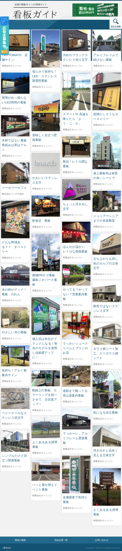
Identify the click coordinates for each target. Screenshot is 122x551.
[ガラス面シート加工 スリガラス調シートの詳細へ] (107, 334)
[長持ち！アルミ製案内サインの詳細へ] (15, 355)
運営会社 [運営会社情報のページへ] (7, 548)
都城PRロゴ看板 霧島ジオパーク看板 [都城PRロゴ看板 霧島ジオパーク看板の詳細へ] (45, 280)
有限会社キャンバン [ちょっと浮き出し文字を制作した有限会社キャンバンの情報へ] (73, 215)
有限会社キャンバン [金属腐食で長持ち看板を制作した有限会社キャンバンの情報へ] (73, 508)
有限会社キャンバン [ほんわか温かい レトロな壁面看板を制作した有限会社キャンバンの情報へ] (73, 257)
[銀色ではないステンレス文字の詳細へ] (107, 291)
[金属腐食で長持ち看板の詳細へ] (76, 474)
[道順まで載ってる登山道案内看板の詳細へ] (76, 376)
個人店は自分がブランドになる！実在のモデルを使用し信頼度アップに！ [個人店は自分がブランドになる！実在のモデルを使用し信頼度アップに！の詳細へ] (44, 348)
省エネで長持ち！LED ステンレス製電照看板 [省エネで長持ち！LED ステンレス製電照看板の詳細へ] (44, 76)
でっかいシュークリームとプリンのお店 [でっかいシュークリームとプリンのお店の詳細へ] (75, 348)
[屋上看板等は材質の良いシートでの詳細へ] (107, 150)
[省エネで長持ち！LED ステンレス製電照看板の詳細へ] (46, 48)
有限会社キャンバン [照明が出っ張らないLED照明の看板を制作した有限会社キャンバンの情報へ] (12, 108)
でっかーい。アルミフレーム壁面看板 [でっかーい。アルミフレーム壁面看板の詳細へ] (75, 438)
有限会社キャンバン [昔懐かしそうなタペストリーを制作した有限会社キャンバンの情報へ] (103, 125)
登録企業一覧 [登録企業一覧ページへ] (61, 540)
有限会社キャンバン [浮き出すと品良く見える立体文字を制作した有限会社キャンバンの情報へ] (103, 461)
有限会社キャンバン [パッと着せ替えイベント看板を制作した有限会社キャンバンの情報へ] (42, 495)
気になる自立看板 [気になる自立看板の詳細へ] (105, 412)
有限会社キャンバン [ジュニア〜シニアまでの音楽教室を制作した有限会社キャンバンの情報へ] (103, 227)
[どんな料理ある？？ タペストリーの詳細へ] (15, 219)
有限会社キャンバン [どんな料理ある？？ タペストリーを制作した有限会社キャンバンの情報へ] (12, 258)
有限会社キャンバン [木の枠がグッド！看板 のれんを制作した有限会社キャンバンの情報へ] (12, 300)
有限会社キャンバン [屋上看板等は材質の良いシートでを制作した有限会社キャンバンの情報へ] (103, 184)
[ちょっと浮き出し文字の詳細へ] (76, 189)
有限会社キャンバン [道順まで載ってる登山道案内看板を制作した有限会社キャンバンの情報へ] (73, 401)
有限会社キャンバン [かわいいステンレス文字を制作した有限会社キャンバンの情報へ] (42, 189)
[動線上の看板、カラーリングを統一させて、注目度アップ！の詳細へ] (46, 378)
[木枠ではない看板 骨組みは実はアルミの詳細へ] (15, 125)
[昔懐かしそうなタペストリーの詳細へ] (107, 91)
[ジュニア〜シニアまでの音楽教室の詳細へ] (107, 201)
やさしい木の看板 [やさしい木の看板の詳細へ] (14, 332)
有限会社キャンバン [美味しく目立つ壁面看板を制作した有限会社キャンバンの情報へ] (42, 146)
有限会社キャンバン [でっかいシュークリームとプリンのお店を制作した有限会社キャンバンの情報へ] (73, 359)
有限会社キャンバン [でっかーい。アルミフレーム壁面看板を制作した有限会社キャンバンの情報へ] (73, 449)
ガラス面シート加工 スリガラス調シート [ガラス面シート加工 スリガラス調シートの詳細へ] (105, 353)
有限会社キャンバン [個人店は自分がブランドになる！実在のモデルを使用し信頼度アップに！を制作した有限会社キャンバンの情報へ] (42, 363)
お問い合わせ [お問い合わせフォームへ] (101, 540)
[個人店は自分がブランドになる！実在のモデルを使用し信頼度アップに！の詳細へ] (46, 316)
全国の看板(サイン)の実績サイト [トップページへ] (31, 4)
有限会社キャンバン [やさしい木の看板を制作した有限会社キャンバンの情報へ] (12, 338)
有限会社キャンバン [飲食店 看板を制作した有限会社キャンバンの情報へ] (42, 227)
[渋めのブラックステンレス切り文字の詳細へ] (76, 40)
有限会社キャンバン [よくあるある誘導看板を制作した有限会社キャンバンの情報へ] (42, 453)
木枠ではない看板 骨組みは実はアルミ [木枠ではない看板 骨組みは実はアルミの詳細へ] (16, 145)
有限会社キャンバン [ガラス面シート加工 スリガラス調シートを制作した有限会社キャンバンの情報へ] (103, 364)
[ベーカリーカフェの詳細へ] (15, 173)
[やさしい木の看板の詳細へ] (15, 317)
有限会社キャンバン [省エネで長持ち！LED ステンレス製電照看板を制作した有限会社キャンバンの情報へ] (42, 87)
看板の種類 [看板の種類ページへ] (20, 540)
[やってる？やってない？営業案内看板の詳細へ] (76, 275)
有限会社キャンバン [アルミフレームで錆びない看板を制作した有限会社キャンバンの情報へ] (103, 66)
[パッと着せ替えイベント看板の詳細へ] (46, 470)
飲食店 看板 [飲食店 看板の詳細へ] (41, 220)
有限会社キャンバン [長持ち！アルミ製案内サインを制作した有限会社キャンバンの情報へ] (12, 381)
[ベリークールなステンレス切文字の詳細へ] (15, 398)
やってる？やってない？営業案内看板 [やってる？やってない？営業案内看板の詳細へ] (75, 294)
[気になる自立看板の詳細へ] (107, 389)
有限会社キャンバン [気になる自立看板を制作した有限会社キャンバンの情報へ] (103, 419)
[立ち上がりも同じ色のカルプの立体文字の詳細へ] (107, 244)
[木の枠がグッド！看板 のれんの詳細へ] (15, 275)
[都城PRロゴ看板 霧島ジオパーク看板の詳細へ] (46, 252)
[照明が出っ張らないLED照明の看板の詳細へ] (15, 83)
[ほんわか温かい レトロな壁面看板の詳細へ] (76, 232)
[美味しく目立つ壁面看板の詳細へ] (46, 112)
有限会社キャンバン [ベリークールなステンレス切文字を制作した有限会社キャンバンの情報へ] (12, 424)
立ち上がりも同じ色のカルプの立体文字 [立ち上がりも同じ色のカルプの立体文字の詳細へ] (105, 263)
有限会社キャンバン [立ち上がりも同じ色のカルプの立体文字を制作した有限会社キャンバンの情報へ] (103, 274)
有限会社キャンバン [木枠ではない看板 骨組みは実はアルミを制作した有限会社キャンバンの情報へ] (12, 156)
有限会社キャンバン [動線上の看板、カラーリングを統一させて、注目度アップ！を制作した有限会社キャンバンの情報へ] (42, 410)
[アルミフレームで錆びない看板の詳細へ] (107, 40)
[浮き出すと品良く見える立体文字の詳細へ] (107, 436)
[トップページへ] (35, 15)
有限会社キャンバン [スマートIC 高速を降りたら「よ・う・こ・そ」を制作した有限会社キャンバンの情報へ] (73, 129)
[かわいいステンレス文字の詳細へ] (46, 163)
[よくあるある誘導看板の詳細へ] (46, 427)
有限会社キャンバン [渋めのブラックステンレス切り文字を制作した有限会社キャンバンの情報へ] (73, 66)
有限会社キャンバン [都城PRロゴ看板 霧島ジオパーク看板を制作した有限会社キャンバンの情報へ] (42, 290)
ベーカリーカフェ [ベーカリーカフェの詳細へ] (14, 187)
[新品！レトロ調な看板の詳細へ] (76, 147)
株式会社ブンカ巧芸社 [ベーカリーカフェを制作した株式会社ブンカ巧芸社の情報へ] (13, 194)
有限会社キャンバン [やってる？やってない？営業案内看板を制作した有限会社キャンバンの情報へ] (73, 305)
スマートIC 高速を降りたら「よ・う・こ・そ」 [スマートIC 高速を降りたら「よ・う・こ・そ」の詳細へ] (76, 118)
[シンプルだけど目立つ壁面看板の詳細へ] (15, 441)
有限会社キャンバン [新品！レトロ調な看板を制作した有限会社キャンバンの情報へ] (73, 172)
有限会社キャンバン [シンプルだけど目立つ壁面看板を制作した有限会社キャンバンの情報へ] (12, 466)
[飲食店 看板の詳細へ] (46, 206)
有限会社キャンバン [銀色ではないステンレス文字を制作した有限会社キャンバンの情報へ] (103, 317)
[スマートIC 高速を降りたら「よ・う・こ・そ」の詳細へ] (76, 91)
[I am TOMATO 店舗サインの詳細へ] (15, 40)
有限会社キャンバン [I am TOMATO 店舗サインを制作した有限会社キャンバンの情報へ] (12, 66)
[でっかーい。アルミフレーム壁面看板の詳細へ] (76, 419)
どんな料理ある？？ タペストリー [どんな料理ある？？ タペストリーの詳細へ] (14, 247)
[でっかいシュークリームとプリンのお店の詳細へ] (76, 325)
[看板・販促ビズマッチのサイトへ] (95, 10)
